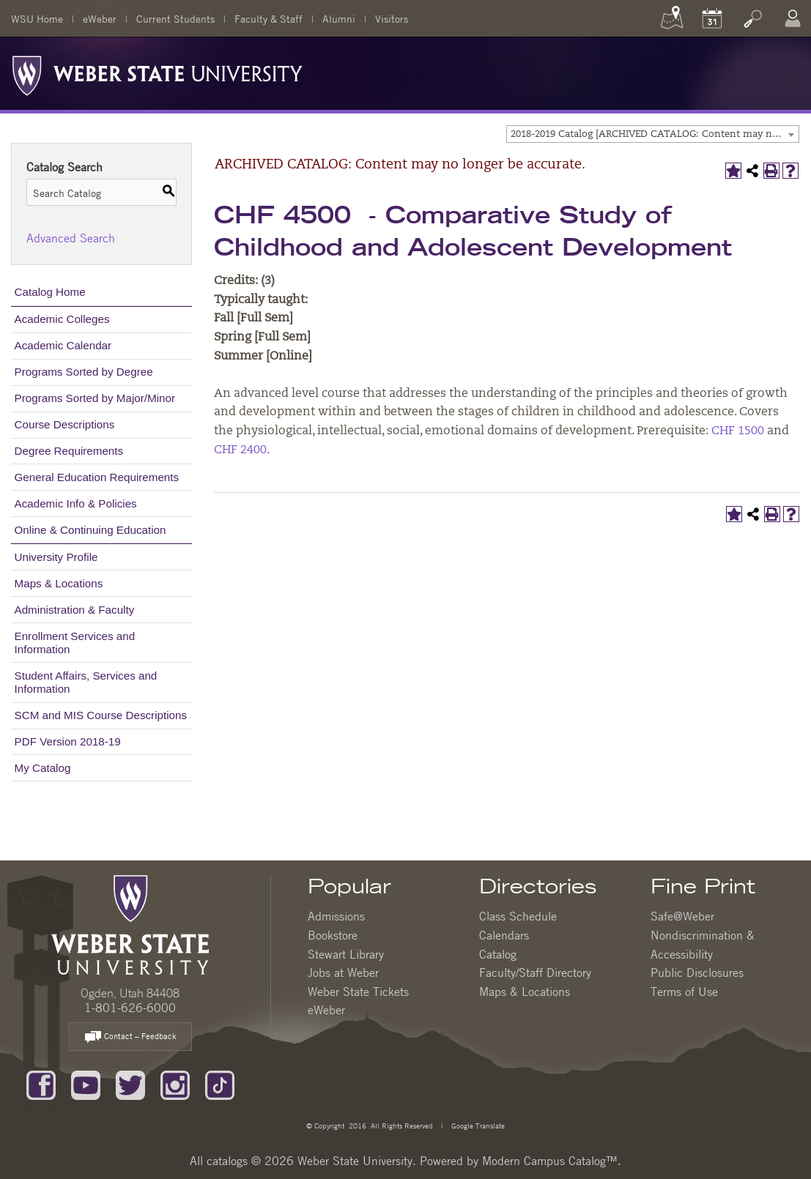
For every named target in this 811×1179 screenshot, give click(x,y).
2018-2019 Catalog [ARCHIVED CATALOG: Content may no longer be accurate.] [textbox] (655, 134)
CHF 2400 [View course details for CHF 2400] (240, 450)
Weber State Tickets (358, 991)
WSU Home (37, 18)
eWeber (99, 18)
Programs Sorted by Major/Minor (95, 398)
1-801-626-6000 (130, 1007)
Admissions (336, 916)
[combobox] (652, 134)
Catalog (497, 954)
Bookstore (333, 935)
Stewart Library (346, 954)
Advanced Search (70, 238)
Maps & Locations (59, 583)
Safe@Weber (682, 916)
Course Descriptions (65, 424)
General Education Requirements (97, 477)
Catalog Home (50, 292)
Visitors (391, 18)
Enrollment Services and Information (75, 642)
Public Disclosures (697, 972)
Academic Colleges (62, 319)
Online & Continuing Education (90, 530)
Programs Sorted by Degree (84, 371)
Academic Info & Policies (76, 503)
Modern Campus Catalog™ (550, 1160)
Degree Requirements (69, 451)
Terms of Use (684, 991)
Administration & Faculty (75, 609)
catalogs (227, 1160)
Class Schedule (518, 916)
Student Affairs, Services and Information (86, 682)
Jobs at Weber (343, 972)
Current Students (175, 18)
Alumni (338, 18)
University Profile (56, 557)
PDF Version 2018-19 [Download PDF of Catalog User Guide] (68, 741)
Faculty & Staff (268, 18)
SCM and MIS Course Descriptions (101, 715)
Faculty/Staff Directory (535, 972)
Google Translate (477, 1125)
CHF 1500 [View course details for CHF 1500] (737, 431)
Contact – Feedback (130, 1037)
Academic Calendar (63, 345)
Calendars (504, 935)
